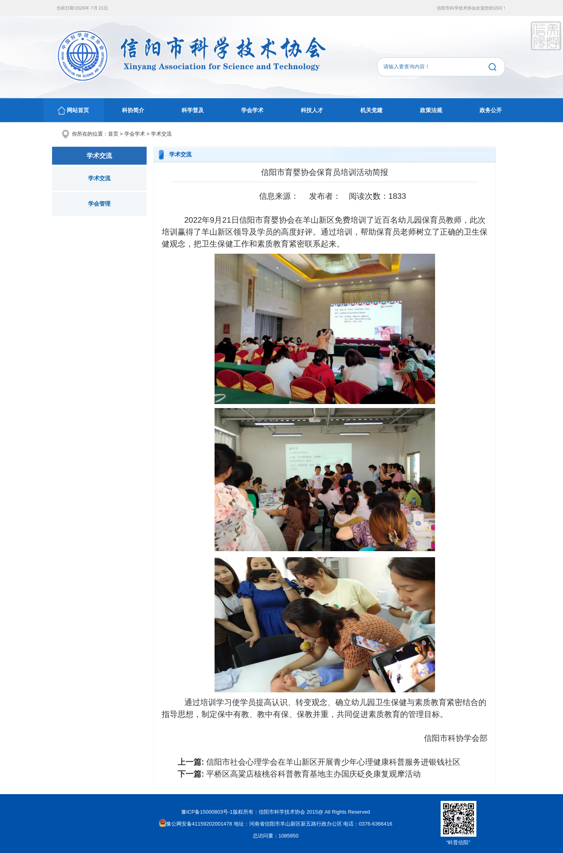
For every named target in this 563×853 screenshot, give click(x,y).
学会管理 (99, 203)
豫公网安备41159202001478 (195, 824)
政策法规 (431, 110)
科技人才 (312, 110)
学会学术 (252, 110)
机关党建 (371, 110)
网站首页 (73, 111)
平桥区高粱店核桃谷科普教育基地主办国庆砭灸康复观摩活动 (313, 773)
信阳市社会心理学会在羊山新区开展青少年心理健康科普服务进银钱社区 (333, 762)
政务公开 (491, 110)
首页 (113, 134)
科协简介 (133, 110)
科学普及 (193, 110)
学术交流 (161, 134)
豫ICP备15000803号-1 (207, 812)
